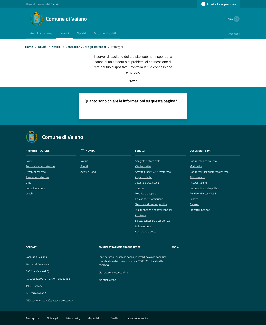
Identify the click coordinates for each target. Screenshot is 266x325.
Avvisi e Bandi (88, 172)
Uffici (28, 183)
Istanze (194, 199)
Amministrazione (38, 151)
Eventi (84, 166)
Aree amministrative (37, 177)
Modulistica (196, 166)
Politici (29, 161)
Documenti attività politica (204, 188)
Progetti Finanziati (200, 210)
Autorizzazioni (143, 226)
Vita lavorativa (143, 166)
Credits (114, 318)
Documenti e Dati (201, 151)
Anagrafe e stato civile (147, 161)
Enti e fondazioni (35, 188)
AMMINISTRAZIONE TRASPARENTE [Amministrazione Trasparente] (119, 247)
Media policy (32, 318)
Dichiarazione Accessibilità (113, 272)
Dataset (194, 204)
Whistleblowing (107, 280)
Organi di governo (36, 172)
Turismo (139, 188)
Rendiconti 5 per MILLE (203, 193)
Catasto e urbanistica (147, 183)
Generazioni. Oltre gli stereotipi (86, 46)
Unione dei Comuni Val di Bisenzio (42, 4)
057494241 (37, 286)
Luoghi (29, 193)
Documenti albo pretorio (203, 161)
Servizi (140, 151)
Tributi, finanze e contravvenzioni (153, 210)
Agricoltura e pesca (145, 231)
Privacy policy (73, 318)
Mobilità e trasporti (145, 193)
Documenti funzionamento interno (209, 172)
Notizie (56, 46)
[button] (236, 19)
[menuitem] (41, 33)
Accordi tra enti (198, 183)
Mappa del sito (95, 318)
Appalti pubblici (143, 177)
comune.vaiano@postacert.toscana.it (52, 300)
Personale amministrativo (40, 166)
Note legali (52, 318)
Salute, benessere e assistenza (152, 221)
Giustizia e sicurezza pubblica (151, 204)
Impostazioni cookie (137, 318)
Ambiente (140, 215)
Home (29, 46)
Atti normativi (197, 177)
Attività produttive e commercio (153, 172)
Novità (42, 46)
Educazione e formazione (149, 199)
